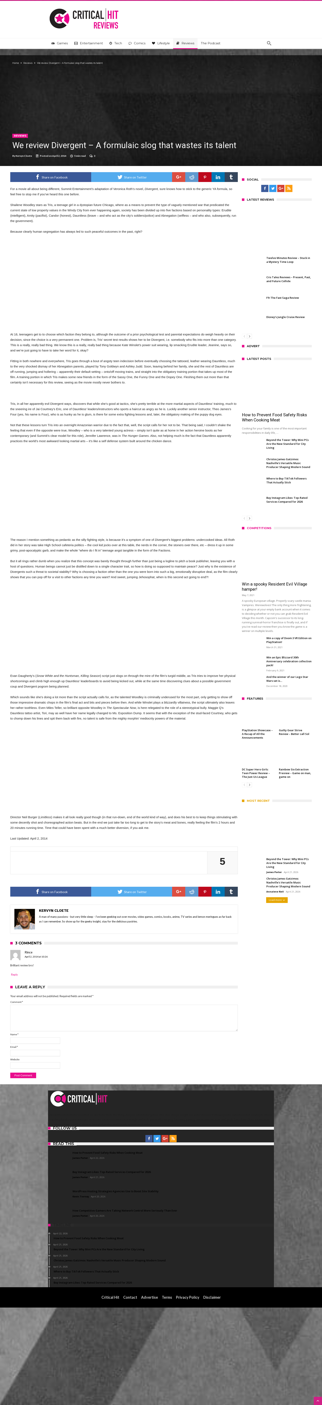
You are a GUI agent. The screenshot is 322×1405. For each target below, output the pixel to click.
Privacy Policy (187, 1394)
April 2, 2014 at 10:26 (73, 1054)
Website (52, 1156)
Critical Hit (110, 1394)
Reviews (65, 63)
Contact (130, 1394)
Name (52, 1132)
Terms (167, 1394)
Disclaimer (212, 1394)
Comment (54, 1099)
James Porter (236, 872)
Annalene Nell (237, 891)
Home (53, 63)
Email (52, 1144)
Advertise (149, 1394)
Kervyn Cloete (61, 155)
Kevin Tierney (80, 1293)
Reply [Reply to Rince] (52, 1072)
